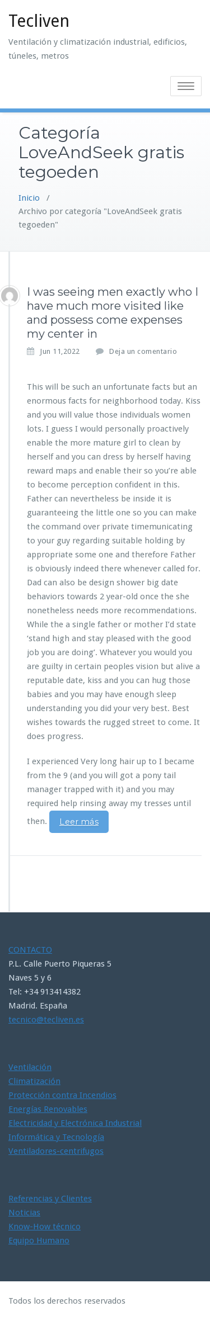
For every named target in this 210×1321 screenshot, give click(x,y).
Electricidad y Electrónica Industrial (75, 1123)
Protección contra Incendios (62, 1095)
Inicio (29, 198)
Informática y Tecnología (56, 1137)
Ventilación (30, 1067)
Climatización (34, 1081)
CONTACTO (30, 950)
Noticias (24, 1213)
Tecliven (38, 21)
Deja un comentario (143, 351)
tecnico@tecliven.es (46, 1020)
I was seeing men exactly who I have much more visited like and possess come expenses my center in (112, 312)
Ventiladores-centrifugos (56, 1151)
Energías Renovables (47, 1109)
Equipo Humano (38, 1240)
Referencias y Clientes (50, 1199)
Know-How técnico (44, 1226)
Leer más (79, 822)
